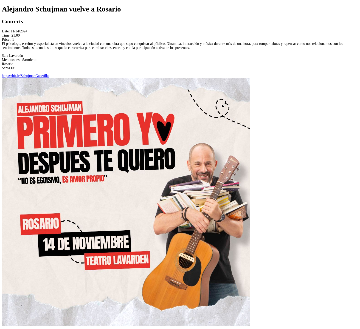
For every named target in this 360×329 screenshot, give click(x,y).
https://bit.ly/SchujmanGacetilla (25, 76)
